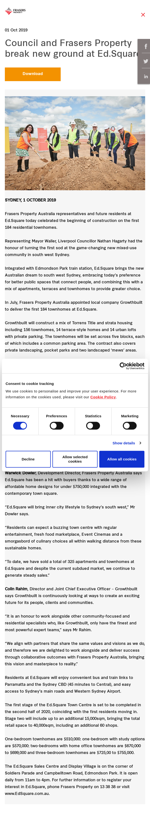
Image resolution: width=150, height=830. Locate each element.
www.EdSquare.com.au (27, 794)
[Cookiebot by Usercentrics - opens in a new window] (123, 366)
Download (33, 74)
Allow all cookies (122, 459)
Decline (28, 459)
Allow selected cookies (75, 459)
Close (143, 17)
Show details (124, 443)
